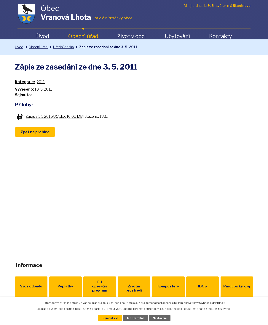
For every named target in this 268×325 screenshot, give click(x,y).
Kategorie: (25, 82)
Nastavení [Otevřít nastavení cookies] (160, 318)
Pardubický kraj (236, 286)
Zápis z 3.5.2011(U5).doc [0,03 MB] (55, 116)
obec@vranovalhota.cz (132, 211)
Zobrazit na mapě (213, 214)
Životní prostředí (134, 288)
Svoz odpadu (31, 286)
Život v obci (131, 36)
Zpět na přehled (35, 132)
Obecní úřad (83, 36)
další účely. (218, 302)
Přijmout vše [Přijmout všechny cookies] (110, 318)
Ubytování (177, 36)
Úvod (42, 36)
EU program (99, 286)
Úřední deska (63, 47)
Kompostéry (168, 286)
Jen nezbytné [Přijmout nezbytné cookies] (135, 318)
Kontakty (220, 36)
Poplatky (65, 286)
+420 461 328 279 (85, 211)
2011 (41, 82)
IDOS (202, 286)
